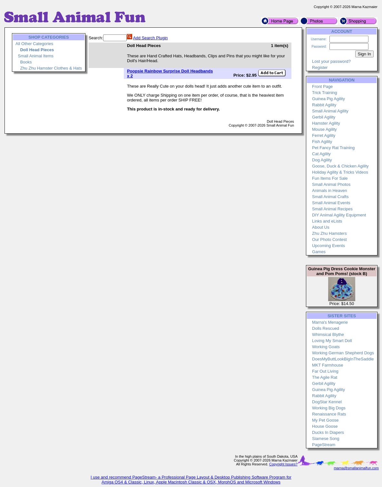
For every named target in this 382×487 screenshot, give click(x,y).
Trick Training (324, 92)
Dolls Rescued (325, 328)
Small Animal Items (36, 55)
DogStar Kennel (327, 401)
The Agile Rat (324, 377)
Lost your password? (331, 61)
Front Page (322, 86)
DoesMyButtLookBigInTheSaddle (343, 359)
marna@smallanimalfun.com (356, 468)
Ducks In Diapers (328, 432)
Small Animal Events (331, 202)
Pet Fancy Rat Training (333, 147)
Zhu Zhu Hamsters (329, 233)
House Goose (325, 426)
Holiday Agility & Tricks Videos (340, 172)
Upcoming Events (328, 245)
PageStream (323, 444)
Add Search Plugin (150, 37)
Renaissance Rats (329, 414)
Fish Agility (322, 141)
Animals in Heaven (329, 190)
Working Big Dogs (329, 408)
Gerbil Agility (323, 117)
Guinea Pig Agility (328, 98)
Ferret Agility (323, 135)
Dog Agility (322, 160)
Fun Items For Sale (330, 178)
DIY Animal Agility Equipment (339, 215)
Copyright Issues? (283, 464)
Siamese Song (325, 438)
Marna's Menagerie (330, 322)
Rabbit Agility (324, 104)
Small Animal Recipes (332, 208)
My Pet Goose (325, 420)
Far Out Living (325, 371)
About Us (320, 227)
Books (26, 62)
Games (319, 251)
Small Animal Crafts (330, 196)
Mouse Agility (324, 129)
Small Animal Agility (330, 111)
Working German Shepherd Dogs (343, 352)
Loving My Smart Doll (332, 340)
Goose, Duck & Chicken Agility (340, 166)
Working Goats (326, 346)
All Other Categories (34, 43)
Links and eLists (327, 221)
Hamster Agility (326, 123)
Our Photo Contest (329, 239)
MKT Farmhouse (327, 365)
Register (320, 67)
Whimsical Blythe (328, 334)
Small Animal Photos (331, 184)
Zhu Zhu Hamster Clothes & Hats (51, 68)
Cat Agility (321, 153)
